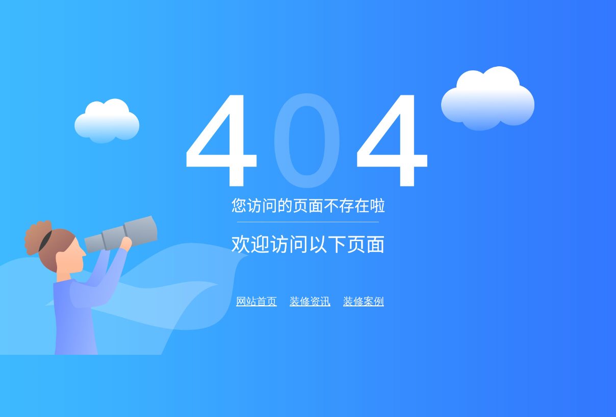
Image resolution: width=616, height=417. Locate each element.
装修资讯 (310, 301)
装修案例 (363, 301)
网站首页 (256, 301)
